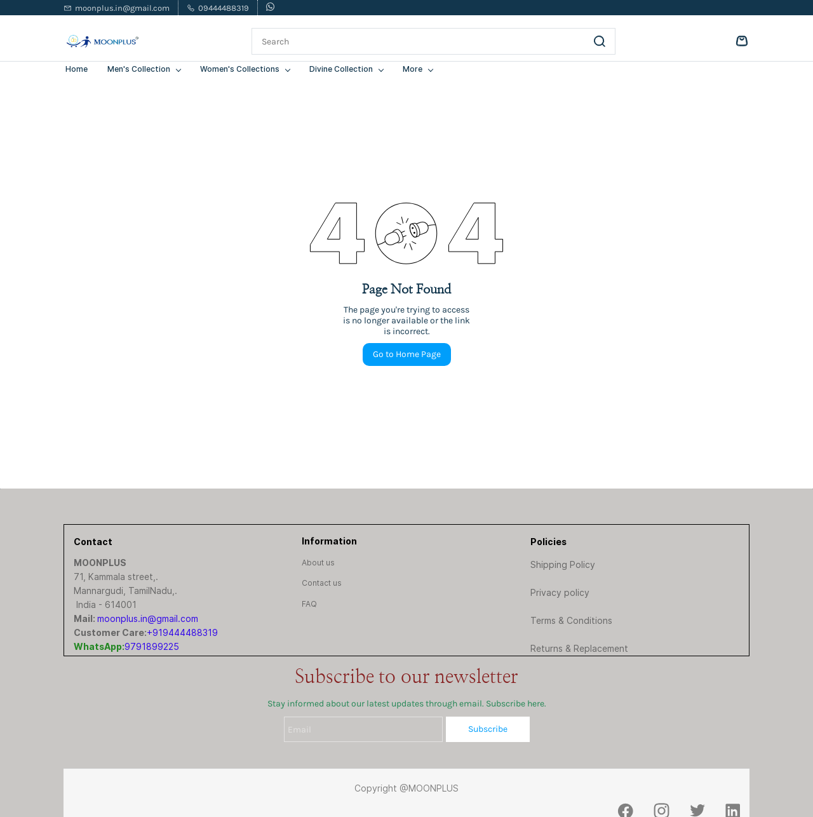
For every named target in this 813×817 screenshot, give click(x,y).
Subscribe (487, 729)
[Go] (597, 41)
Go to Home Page (407, 354)
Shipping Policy (562, 564)
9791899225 (151, 646)
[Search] (418, 41)
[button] (318, 562)
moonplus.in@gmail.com (147, 618)
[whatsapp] (270, 8)
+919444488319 (182, 632)
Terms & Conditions (571, 620)
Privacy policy (559, 592)
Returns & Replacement (579, 648)
